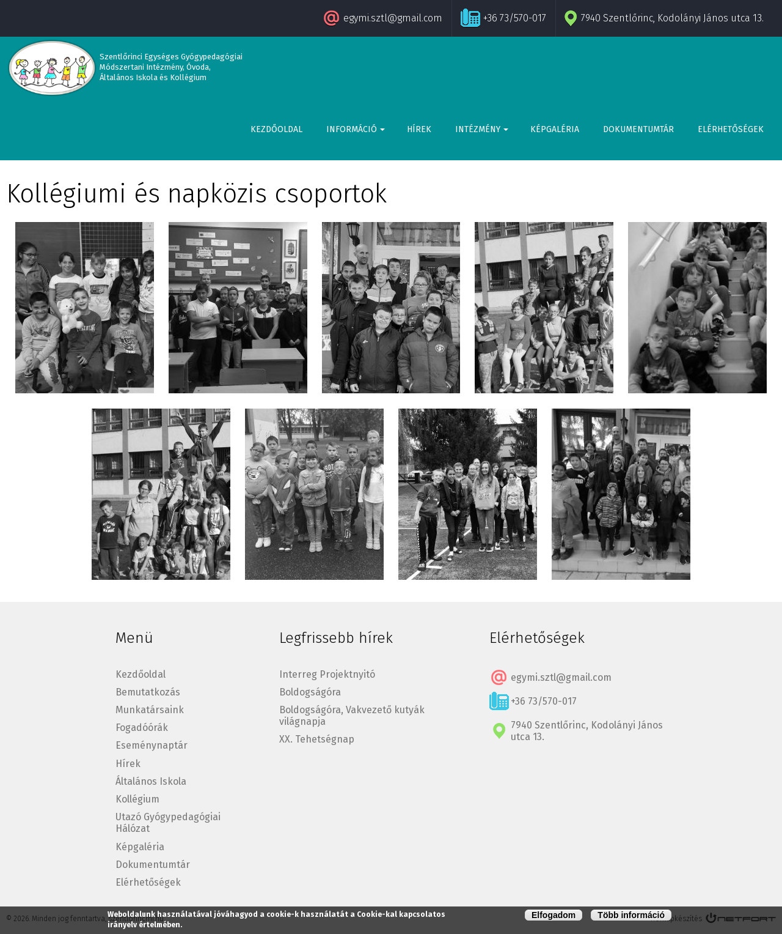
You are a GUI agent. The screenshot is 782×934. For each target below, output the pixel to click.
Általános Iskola (150, 781)
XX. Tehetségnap (316, 739)
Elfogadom (554, 915)
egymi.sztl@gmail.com (392, 18)
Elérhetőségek (731, 129)
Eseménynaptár (151, 745)
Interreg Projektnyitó (327, 674)
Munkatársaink (149, 710)
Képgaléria (554, 129)
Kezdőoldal (276, 129)
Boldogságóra (310, 692)
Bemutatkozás (147, 692)
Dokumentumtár (638, 129)
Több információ (631, 915)
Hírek (419, 129)
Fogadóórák (141, 727)
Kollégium (137, 799)
